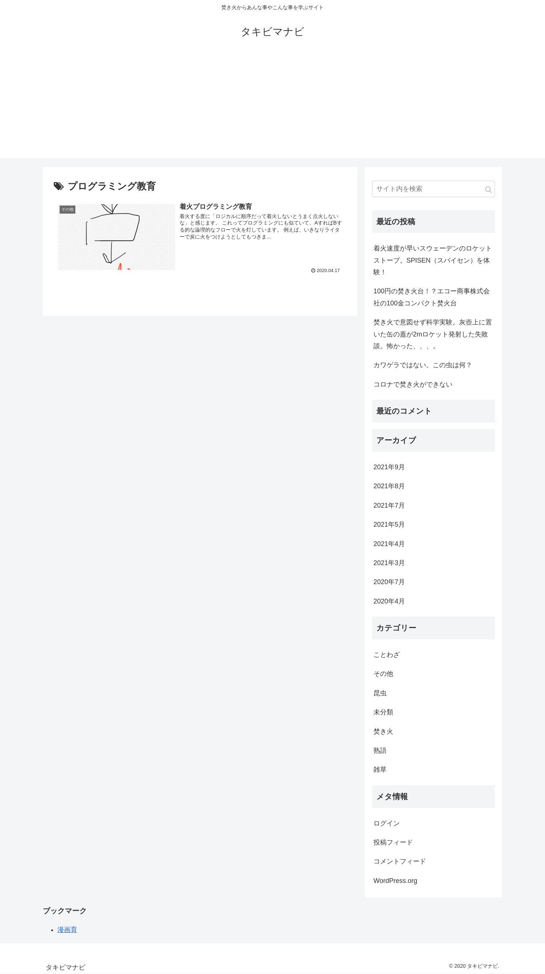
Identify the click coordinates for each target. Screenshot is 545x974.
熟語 (380, 750)
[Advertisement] (272, 107)
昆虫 (380, 693)
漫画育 (67, 929)
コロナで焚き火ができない (412, 384)
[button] (488, 190)
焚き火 (383, 731)
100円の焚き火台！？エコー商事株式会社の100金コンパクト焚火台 (431, 297)
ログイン (386, 823)
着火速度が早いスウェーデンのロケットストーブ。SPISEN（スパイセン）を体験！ (432, 260)
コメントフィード (399, 861)
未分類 (383, 712)
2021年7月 (389, 505)
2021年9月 (389, 467)
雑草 (380, 769)
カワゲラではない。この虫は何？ (422, 365)
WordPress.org (395, 880)
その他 (383, 673)
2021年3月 (389, 563)
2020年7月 (389, 582)
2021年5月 (389, 524)
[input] (433, 189)
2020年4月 (389, 601)
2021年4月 (389, 544)
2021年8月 (389, 486)
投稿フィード (393, 842)
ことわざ (386, 654)
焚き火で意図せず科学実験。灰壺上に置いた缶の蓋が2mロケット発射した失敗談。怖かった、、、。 (432, 334)
